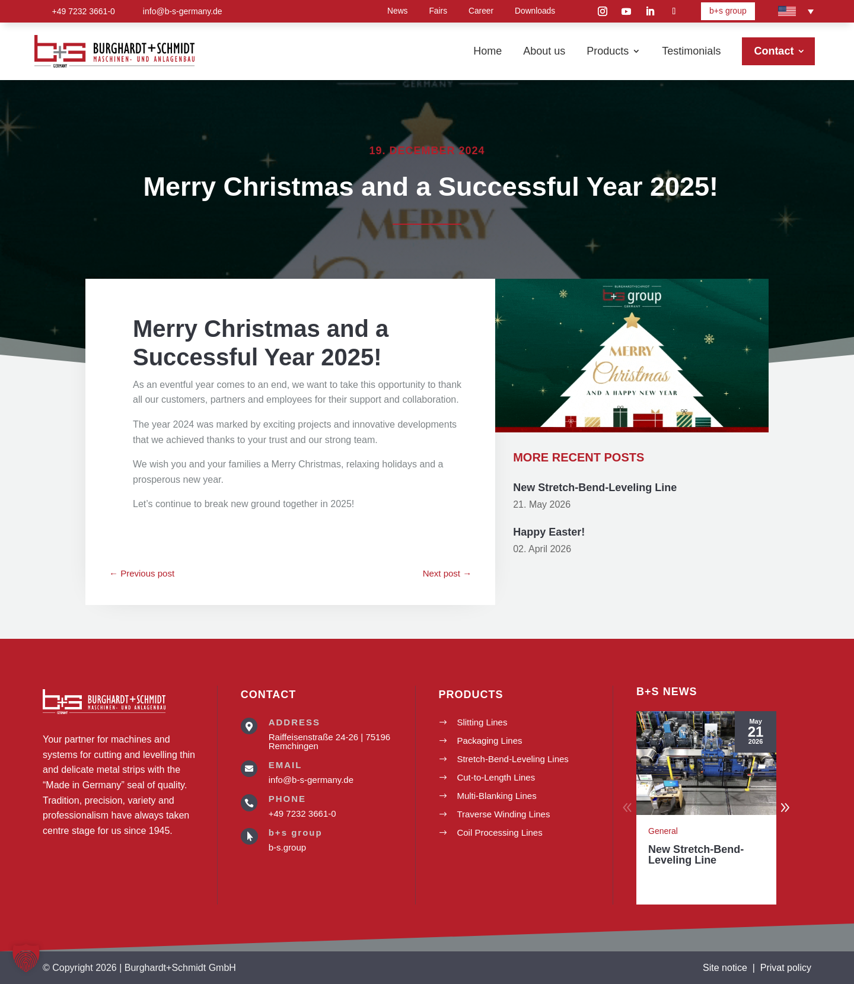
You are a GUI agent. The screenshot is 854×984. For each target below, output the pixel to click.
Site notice (725, 968)
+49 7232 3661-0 (302, 813)
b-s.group (287, 847)
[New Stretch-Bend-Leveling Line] (706, 763)
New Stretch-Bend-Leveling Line (595, 495)
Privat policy (785, 968)
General (663, 831)
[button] (785, 808)
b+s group (728, 10)
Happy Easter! (549, 539)
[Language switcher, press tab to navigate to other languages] (796, 11)
